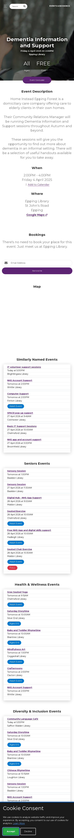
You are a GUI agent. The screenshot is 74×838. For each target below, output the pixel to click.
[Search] (16, 6)
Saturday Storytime (18, 611)
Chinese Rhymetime (18, 770)
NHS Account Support (19, 380)
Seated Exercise (16, 511)
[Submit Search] (24, 6)
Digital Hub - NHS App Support (24, 497)
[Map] (37, 320)
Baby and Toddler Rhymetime (24, 630)
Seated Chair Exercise (19, 549)
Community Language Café (22, 719)
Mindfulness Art (16, 649)
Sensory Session (16, 471)
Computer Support (18, 393)
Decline (28, 831)
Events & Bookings (59, 6)
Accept (11, 831)
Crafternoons (14, 668)
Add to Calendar (37, 184)
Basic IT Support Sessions (22, 426)
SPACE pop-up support (20, 413)
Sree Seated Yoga (17, 592)
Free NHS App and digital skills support (29, 530)
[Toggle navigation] (4, 6)
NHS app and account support (24, 439)
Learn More (19, 823)
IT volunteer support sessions (24, 367)
